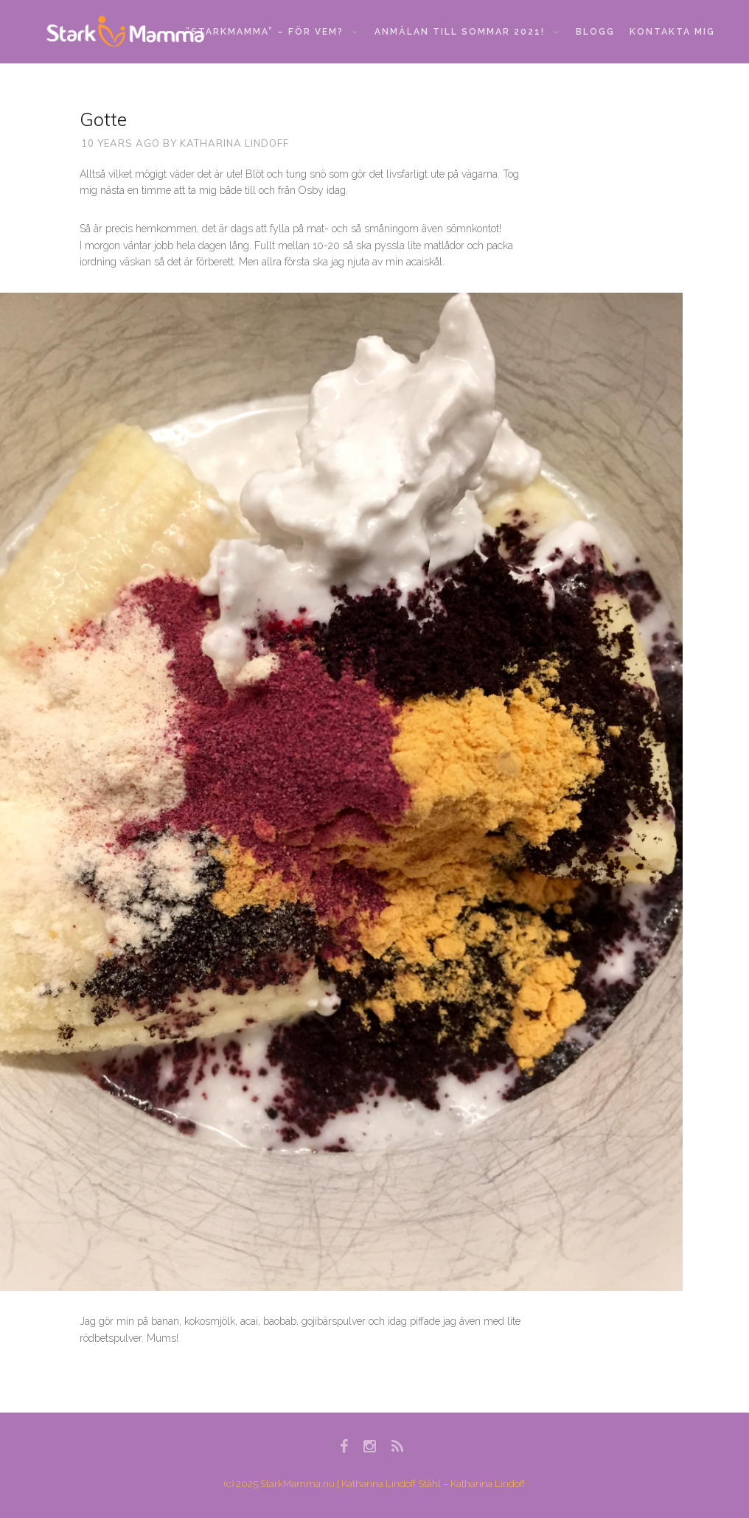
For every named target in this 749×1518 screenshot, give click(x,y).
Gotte (103, 119)
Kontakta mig (672, 32)
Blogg (595, 32)
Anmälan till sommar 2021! (466, 32)
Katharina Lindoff (234, 143)
